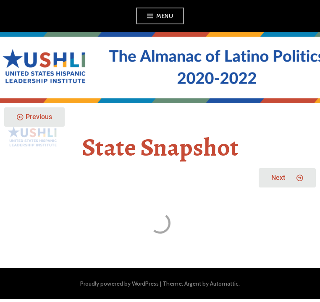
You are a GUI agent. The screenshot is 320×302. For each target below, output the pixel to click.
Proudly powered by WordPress (119, 283)
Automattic (224, 283)
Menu (164, 16)
